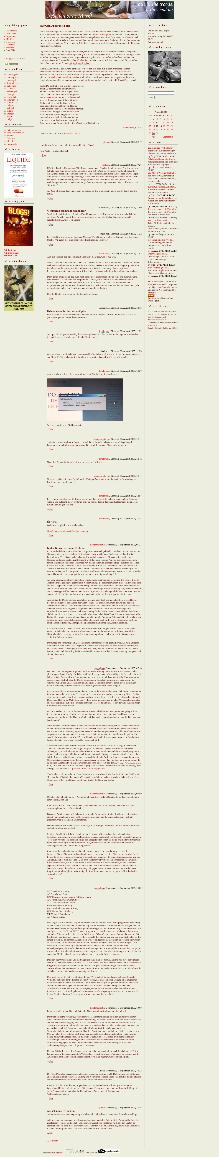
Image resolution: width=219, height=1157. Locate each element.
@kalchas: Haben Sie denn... (161, 159)
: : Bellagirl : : (10, 85)
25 (160, 129)
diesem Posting (100, 34)
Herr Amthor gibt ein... (158, 267)
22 (150, 129)
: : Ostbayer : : (10, 138)
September (168, 136)
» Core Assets (10, 33)
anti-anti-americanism (79, 63)
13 (168, 122)
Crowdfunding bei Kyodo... (161, 239)
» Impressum (10, 36)
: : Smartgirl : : (11, 83)
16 (153, 126)
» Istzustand (9, 44)
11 (160, 122)
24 (157, 129)
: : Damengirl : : (11, 77)
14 (172, 122)
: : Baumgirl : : (11, 94)
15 (150, 126)
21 (172, 126)
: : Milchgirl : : (11, 99)
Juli (153, 136)
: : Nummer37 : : (12, 144)
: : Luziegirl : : (10, 88)
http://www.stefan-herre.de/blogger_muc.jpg (67, 531)
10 (157, 122)
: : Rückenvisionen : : (14, 132)
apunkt (101, 1107)
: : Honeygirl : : (11, 80)
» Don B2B (9, 50)
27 (168, 129)
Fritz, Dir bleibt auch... (158, 220)
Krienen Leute (50, 97)
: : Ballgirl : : (10, 105)
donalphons (128, 127)
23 (153, 129)
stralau (106, 142)
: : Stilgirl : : (10, 110)
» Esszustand (10, 47)
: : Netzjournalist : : (13, 130)
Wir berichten (10, 255)
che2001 (105, 164)
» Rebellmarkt (10, 30)
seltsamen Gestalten (61, 77)
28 (172, 129)
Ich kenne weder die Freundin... (162, 209)
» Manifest (9, 39)
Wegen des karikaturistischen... (162, 198)
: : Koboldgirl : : (11, 91)
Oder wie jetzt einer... (158, 253)
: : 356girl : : (10, 116)
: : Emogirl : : (10, 113)
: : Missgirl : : (10, 102)
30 (153, 133)
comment (77, 133)
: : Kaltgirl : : (10, 108)
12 (164, 122)
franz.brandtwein (101, 439)
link (44, 155)
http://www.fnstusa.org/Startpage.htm (87, 768)
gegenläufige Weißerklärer (160, 147)
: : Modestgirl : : (11, 74)
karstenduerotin (97, 544)
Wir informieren (11, 252)
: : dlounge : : (10, 135)
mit (161, 42)
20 (168, 126)
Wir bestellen (10, 250)
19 (164, 126)
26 (164, 129)
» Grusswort (10, 42)
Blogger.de (58, 1152)
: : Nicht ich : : (10, 141)
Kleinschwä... (158, 281)
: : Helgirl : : (10, 119)
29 (150, 133)
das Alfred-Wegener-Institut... (162, 172)
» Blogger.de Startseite (14, 58)
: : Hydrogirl (10, 97)
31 (157, 133)
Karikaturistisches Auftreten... (162, 186)
